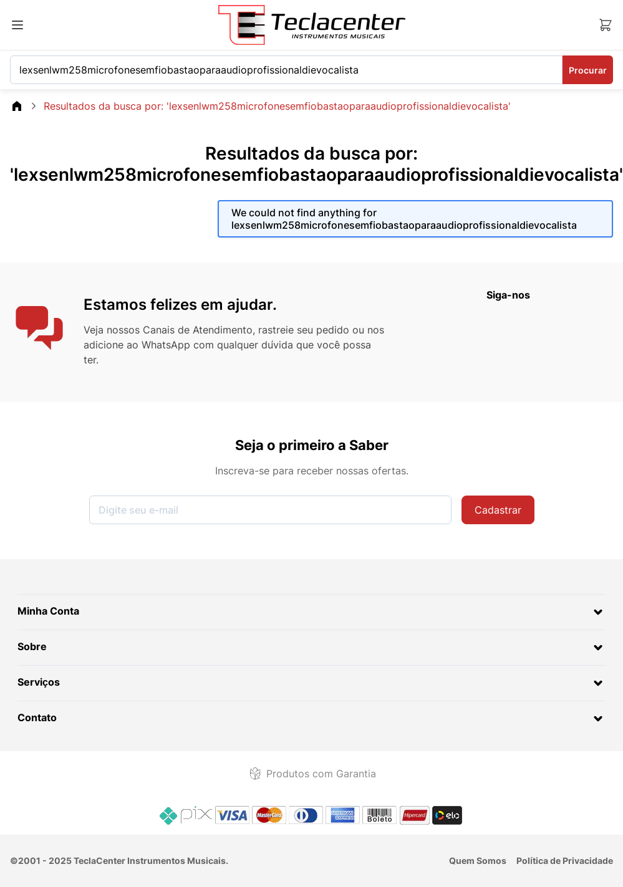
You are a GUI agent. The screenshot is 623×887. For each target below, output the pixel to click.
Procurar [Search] (588, 70)
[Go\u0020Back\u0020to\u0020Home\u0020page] (17, 106)
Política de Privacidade (564, 860)
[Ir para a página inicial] (311, 25)
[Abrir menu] (17, 24)
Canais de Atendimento (198, 330)
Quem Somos (477, 860)
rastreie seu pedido (303, 330)
